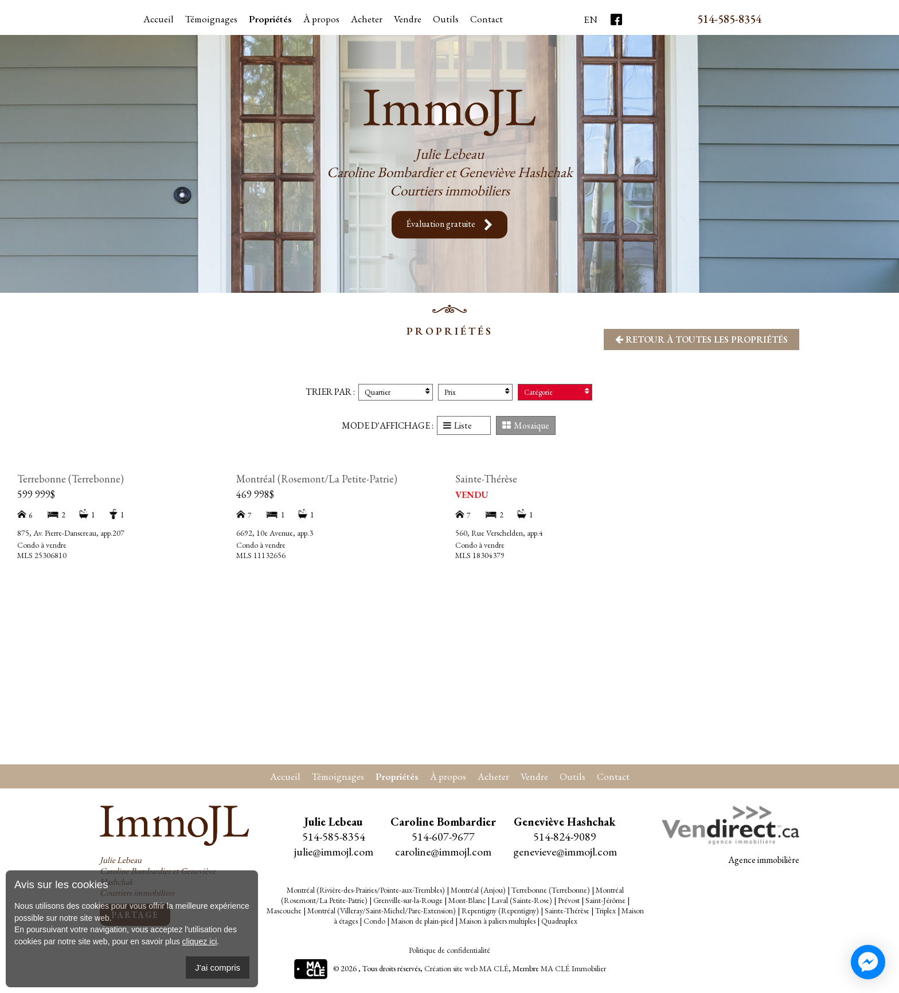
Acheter (366, 19)
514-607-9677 (443, 836)
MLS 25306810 (42, 555)
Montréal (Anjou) (478, 890)
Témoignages (211, 19)
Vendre (407, 19)
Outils (572, 776)
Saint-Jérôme (605, 900)
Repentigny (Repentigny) (500, 910)
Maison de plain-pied (422, 921)
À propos (321, 19)
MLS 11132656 (261, 555)
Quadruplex (559, 921)
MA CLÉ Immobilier (573, 969)
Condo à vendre (42, 545)
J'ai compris (217, 967)
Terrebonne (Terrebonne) (70, 478)
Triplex (605, 910)
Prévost (569, 900)
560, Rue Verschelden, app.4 (499, 533)
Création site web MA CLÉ (466, 969)
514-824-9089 (564, 836)
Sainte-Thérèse (486, 478)
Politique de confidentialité (449, 950)
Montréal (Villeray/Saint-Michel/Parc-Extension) (381, 910)
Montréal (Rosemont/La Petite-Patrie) (316, 478)
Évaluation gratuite (449, 224)
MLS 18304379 (480, 555)
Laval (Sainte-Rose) (521, 900)
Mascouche (284, 910)
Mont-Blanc (467, 900)
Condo (374, 921)
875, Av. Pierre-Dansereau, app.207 (70, 533)
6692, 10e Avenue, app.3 (274, 533)
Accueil (158, 19)
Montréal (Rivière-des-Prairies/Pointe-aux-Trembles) (366, 890)
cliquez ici (199, 941)
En (590, 19)
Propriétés (270, 19)
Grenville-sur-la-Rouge (408, 900)
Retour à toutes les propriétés (701, 339)
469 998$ (255, 494)
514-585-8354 (729, 18)
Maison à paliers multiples (497, 921)
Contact (486, 19)
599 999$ (36, 494)
